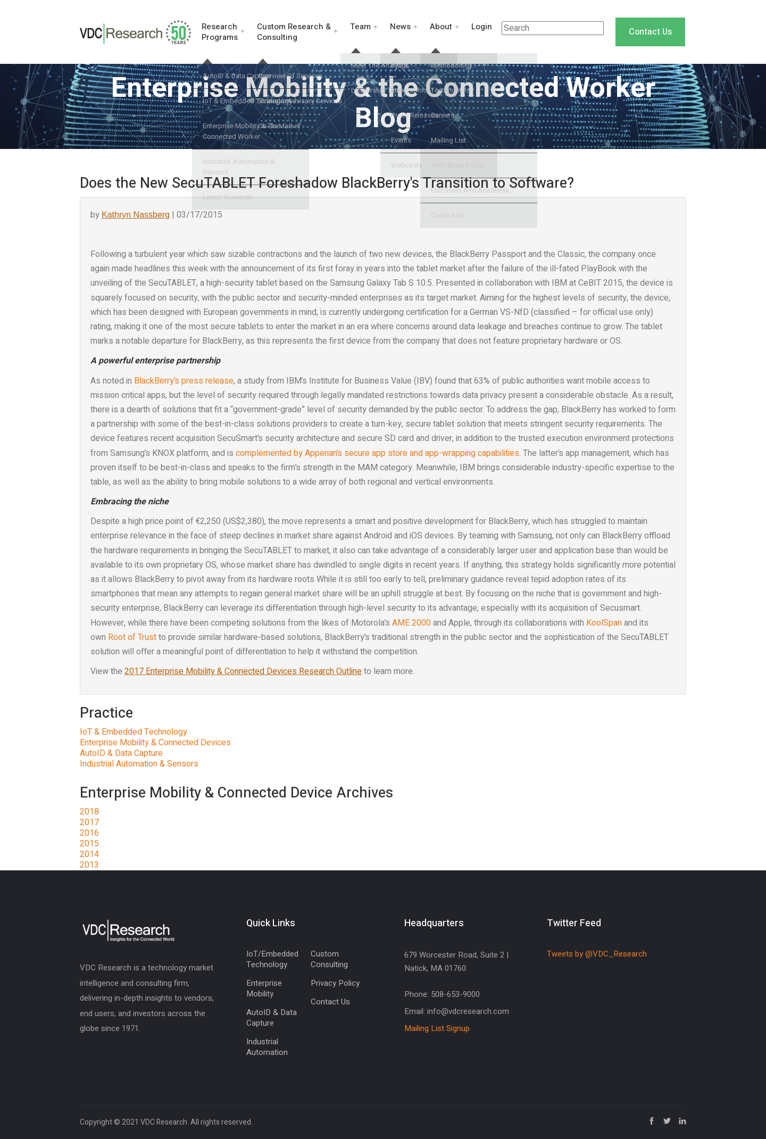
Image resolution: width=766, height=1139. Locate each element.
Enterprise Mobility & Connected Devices (155, 742)
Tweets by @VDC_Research (597, 954)
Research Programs (220, 32)
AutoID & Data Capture (121, 753)
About (441, 26)
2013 (89, 865)
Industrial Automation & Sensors (139, 764)
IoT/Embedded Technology (272, 959)
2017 (89, 822)
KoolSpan (604, 623)
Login (481, 26)
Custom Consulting (329, 959)
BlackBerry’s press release (184, 381)
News (400, 26)
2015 (89, 843)
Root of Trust (132, 637)
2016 (89, 833)
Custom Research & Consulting (294, 32)
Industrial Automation (267, 1047)
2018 (89, 811)
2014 (89, 854)
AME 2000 (411, 623)
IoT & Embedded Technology (133, 732)
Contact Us (650, 32)
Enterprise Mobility (264, 988)
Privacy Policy (335, 983)
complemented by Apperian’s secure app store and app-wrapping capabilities (377, 453)
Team (360, 26)
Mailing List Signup (437, 1028)
